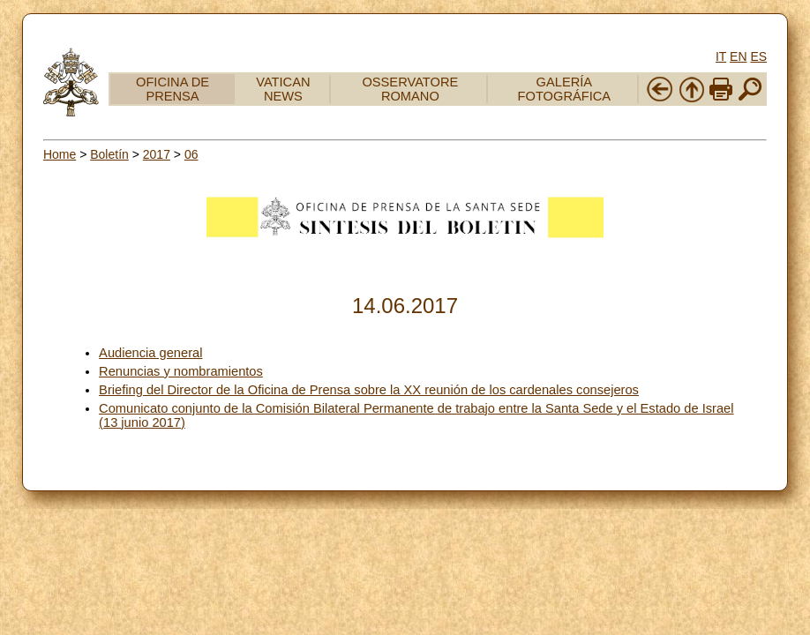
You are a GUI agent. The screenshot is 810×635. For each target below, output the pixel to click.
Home (59, 154)
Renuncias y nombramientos (181, 371)
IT (721, 56)
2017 (156, 154)
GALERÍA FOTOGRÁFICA (564, 89)
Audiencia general (150, 353)
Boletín (109, 154)
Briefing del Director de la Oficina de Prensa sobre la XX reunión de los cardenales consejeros (369, 390)
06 (191, 154)
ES (758, 56)
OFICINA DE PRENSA (172, 89)
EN (738, 56)
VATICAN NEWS (283, 89)
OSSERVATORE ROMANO (410, 89)
